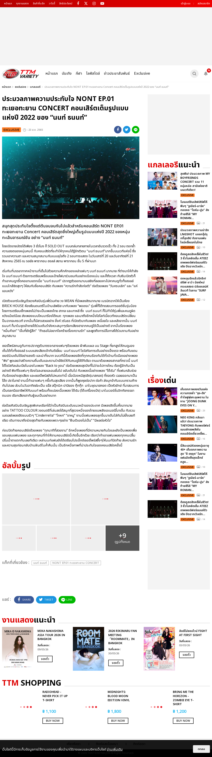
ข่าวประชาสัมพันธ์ (117, 73)
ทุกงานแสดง (22, 3)
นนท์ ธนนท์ (40, 563)
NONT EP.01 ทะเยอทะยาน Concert (75, 563)
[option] (35, 649)
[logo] (20, 73)
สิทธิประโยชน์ (65, 3)
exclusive (20, 87)
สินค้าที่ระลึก (39, 3)
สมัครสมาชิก (204, 3)
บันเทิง (67, 73)
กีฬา (79, 73)
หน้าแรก (8, 3)
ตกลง (201, 749)
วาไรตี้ (52, 3)
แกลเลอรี (35, 87)
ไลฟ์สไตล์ (93, 73)
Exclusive (142, 73)
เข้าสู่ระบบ (185, 3)
